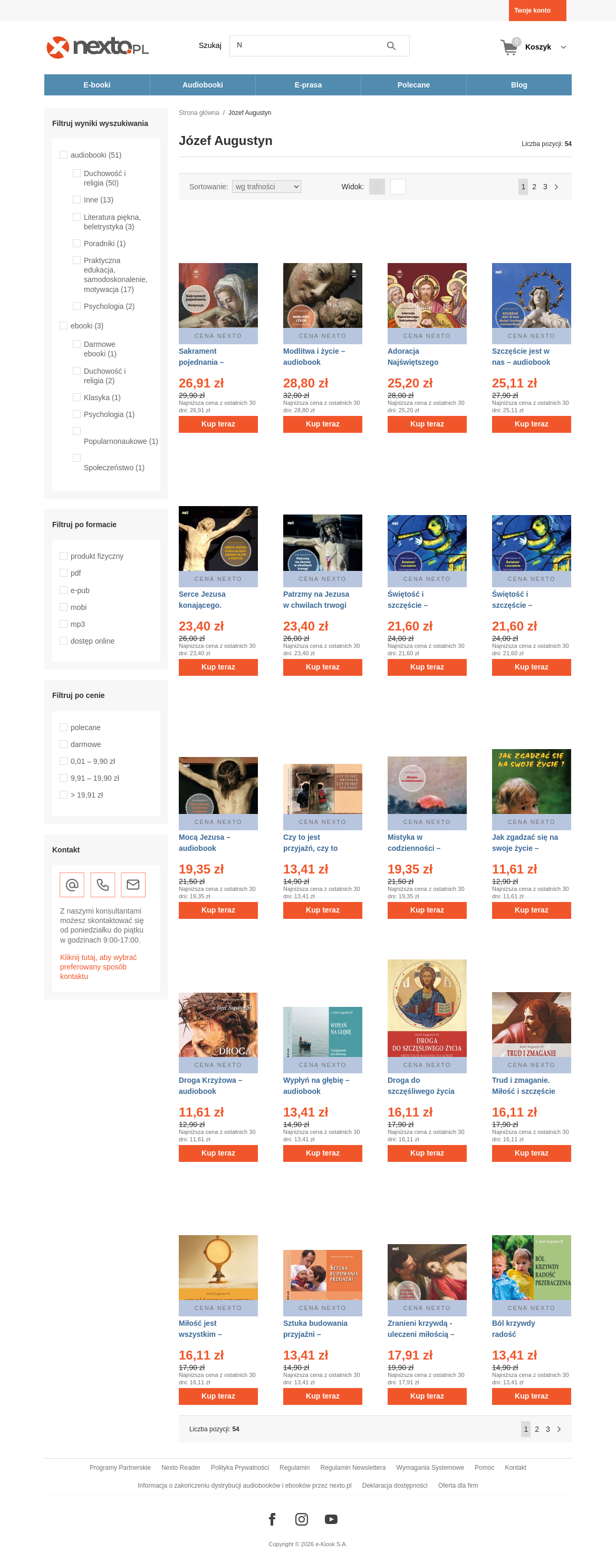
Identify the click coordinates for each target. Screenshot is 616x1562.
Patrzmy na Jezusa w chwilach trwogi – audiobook (316, 605)
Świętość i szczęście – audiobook (408, 605)
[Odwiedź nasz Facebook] (272, 1519)
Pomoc (484, 1467)
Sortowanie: (208, 186)
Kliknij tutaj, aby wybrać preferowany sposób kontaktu (98, 967)
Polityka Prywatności (240, 1467)
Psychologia (109, 306)
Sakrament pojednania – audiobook (201, 362)
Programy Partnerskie (120, 1467)
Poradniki (105, 243)
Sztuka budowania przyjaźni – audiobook (315, 1334)
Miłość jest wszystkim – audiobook (200, 1334)
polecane (86, 727)
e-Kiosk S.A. (331, 1544)
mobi (78, 607)
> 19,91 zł (87, 795)
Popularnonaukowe (121, 441)
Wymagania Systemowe (430, 1467)
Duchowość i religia (105, 178)
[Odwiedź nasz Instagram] (301, 1519)
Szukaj (210, 45)
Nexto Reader (180, 1467)
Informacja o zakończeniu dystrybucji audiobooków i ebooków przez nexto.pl (245, 1485)
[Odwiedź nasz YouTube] (331, 1519)
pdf (76, 573)
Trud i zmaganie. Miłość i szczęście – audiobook (523, 1091)
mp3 (78, 624)
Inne (98, 200)
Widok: (353, 186)
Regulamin (295, 1467)
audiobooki (96, 155)
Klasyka (102, 397)
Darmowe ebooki (100, 349)
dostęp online (92, 641)
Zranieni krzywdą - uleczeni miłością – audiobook (421, 1334)
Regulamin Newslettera (353, 1467)
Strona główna (199, 113)
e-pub (80, 590)
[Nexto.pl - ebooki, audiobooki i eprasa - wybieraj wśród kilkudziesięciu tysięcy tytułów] (97, 47)
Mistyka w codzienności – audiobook (414, 848)
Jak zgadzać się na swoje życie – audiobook (525, 848)
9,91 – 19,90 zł (95, 778)
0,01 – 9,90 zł (93, 761)
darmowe (86, 744)
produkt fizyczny (97, 556)
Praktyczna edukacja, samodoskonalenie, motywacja (116, 275)
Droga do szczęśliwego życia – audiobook (421, 1091)
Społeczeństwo (114, 467)
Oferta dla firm (458, 1485)
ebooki (87, 326)
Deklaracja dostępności (395, 1485)
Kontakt (515, 1467)
